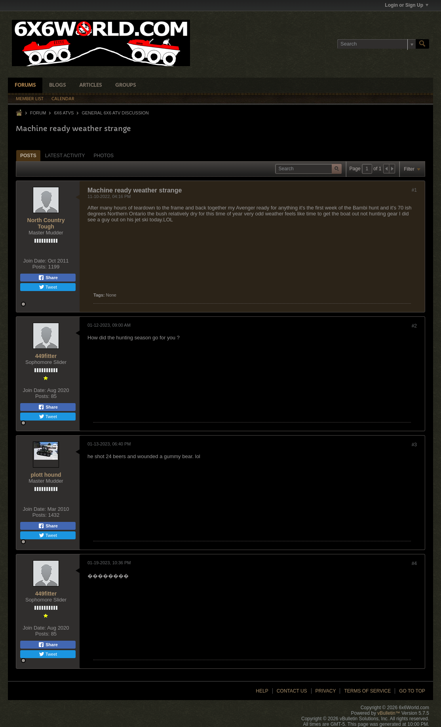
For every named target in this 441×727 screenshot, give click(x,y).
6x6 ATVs (64, 112)
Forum (38, 112)
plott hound (46, 475)
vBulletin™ (388, 713)
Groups (125, 85)
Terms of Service (367, 691)
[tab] (28, 155)
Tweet (48, 287)
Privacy (326, 691)
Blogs (57, 85)
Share (48, 277)
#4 (414, 563)
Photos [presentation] (104, 155)
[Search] (376, 44)
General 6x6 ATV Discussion (115, 112)
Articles (90, 85)
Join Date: (35, 261)
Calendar (62, 99)
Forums (25, 85)
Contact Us (292, 691)
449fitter (46, 356)
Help (262, 691)
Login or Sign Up (406, 5)
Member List (30, 99)
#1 (414, 190)
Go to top (412, 691)
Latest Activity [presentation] (65, 155)
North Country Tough (46, 223)
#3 (414, 444)
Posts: (39, 267)
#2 (414, 326)
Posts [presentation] (28, 155)
